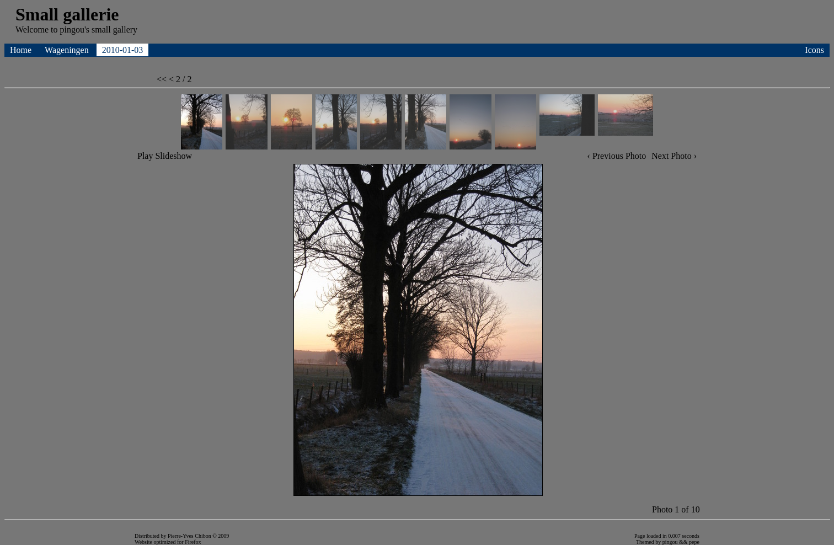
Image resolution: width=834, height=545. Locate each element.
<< (163, 79)
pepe (694, 542)
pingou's (74, 29)
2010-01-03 (122, 50)
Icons (814, 50)
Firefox (193, 542)
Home (22, 50)
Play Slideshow (164, 156)
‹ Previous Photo (616, 156)
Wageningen (68, 50)
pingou (670, 542)
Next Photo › (674, 156)
